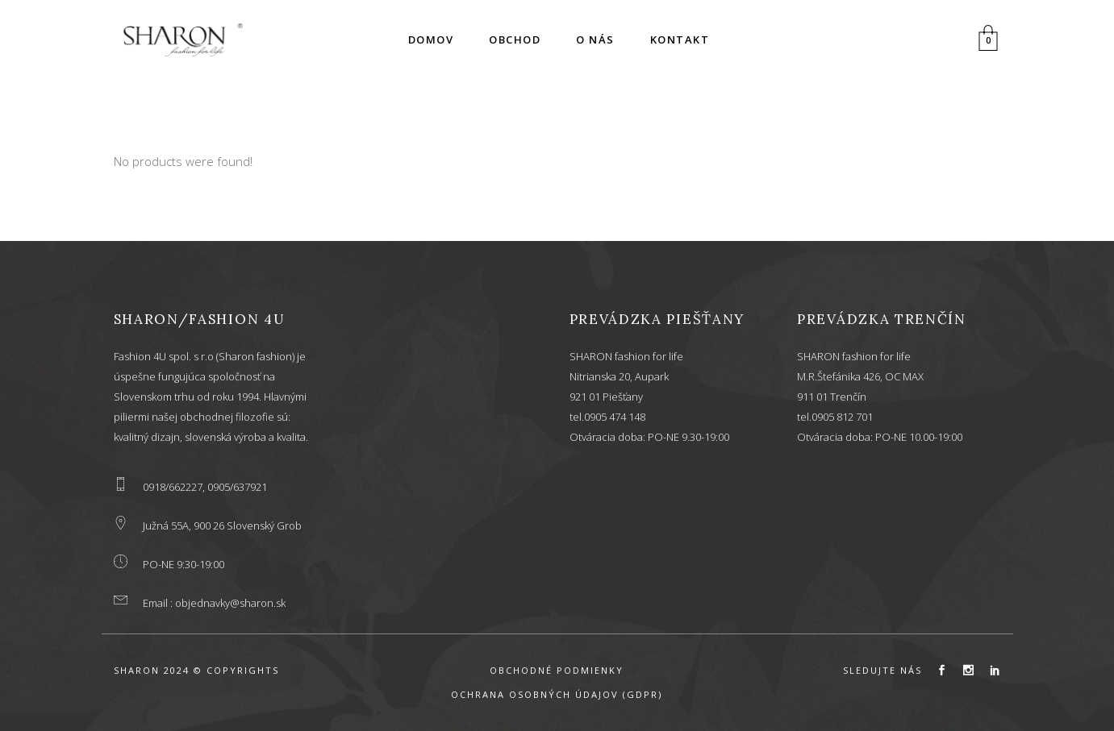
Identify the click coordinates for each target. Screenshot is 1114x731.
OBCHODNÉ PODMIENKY (557, 670)
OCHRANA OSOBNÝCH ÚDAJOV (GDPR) (556, 694)
